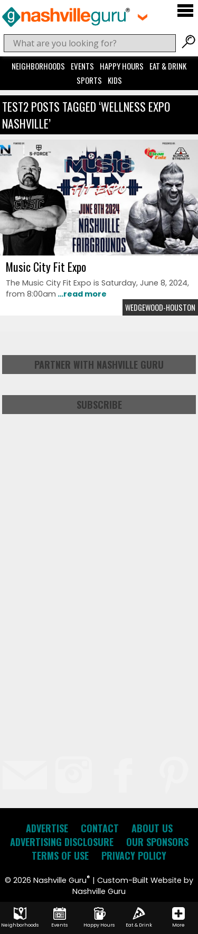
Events (82, 66)
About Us (152, 828)
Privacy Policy (133, 855)
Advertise (47, 828)
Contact (100, 828)
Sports (89, 80)
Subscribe (99, 404)
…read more (81, 294)
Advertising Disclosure (62, 842)
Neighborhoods (38, 66)
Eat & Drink (167, 66)
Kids (115, 80)
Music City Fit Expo (46, 266)
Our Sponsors (157, 842)
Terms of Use (60, 855)
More (178, 917)
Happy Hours (122, 66)
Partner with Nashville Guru (99, 364)
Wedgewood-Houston (160, 307)
